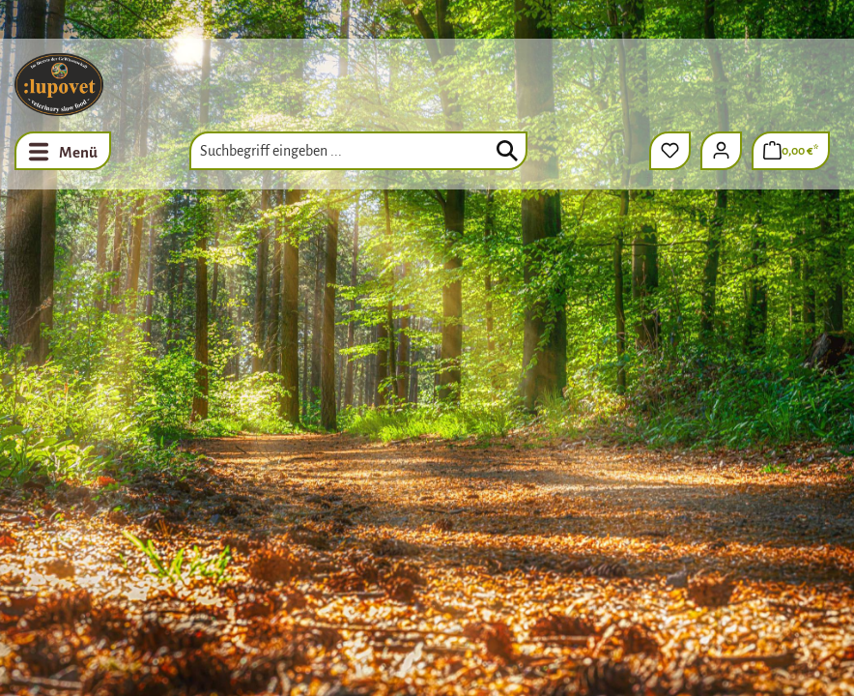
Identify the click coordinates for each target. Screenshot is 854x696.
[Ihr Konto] (721, 150)
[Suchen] (507, 150)
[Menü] (62, 150)
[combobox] (358, 150)
